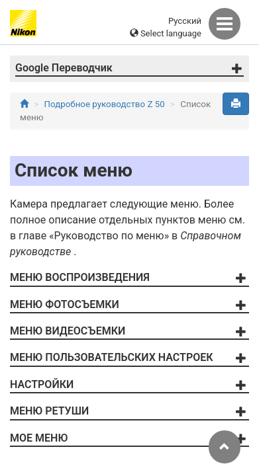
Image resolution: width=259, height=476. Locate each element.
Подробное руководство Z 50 (104, 104)
